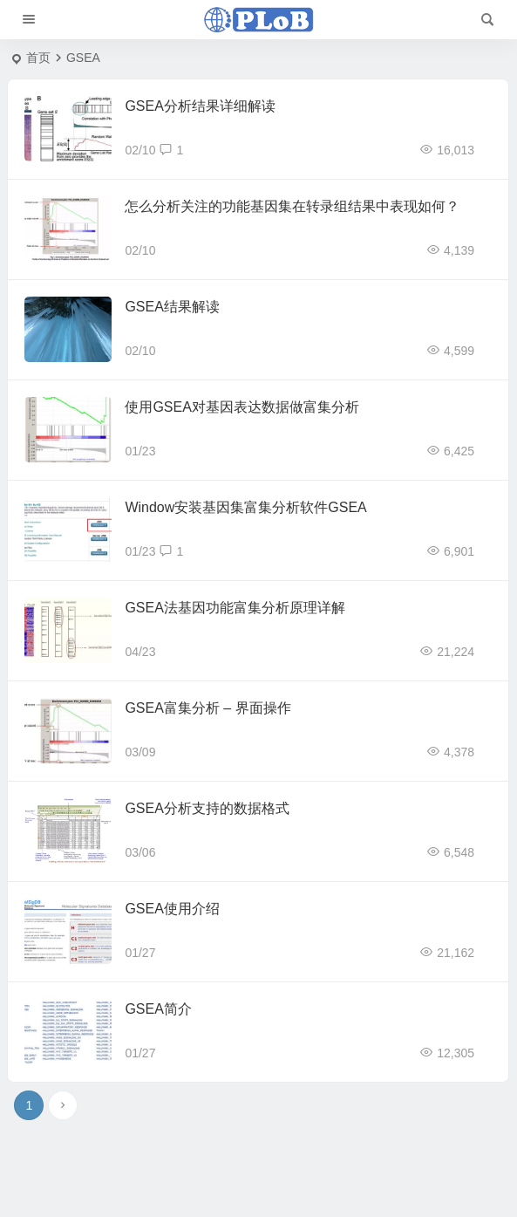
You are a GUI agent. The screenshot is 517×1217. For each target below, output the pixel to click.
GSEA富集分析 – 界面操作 (207, 708)
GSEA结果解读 (172, 306)
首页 (38, 58)
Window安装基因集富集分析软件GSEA (245, 507)
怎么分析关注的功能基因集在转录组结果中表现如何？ (292, 206)
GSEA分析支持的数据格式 (207, 808)
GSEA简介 (158, 1009)
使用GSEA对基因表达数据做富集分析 (241, 407)
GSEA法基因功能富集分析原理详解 (234, 607)
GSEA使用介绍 (172, 908)
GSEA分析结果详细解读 (200, 106)
